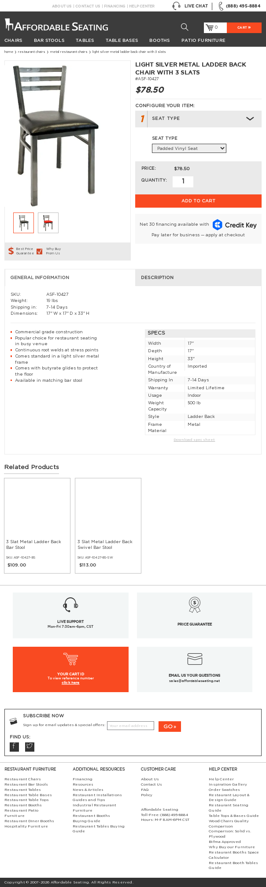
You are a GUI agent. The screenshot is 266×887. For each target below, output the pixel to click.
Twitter (29, 747)
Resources (83, 784)
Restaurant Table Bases (28, 795)
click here (71, 682)
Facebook (14, 747)
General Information (39, 278)
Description (157, 278)
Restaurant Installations (97, 795)
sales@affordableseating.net (194, 680)
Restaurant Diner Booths (29, 821)
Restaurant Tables (22, 790)
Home (8, 52)
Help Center (142, 6)
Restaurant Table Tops (26, 800)
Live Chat (190, 6)
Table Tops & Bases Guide (234, 816)
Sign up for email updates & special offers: (64, 725)
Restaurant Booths (23, 805)
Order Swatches (224, 790)
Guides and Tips (89, 800)
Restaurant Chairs (31, 52)
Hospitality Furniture (26, 826)
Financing (115, 6)
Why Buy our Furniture (232, 847)
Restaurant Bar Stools (26, 784)
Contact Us (87, 6)
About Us (62, 6)
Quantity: (154, 180)
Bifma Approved (225, 842)
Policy (147, 795)
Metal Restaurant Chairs (69, 52)
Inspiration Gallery (228, 784)
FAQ (144, 790)
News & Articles (88, 790)
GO (168, 726)
